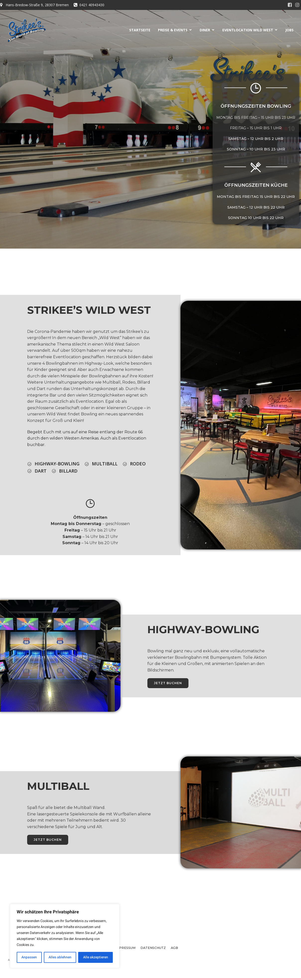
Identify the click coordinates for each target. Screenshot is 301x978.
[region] (65, 936)
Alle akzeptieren (95, 957)
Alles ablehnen (60, 957)
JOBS (289, 30)
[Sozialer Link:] (290, 5)
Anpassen (29, 957)
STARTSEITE (139, 30)
